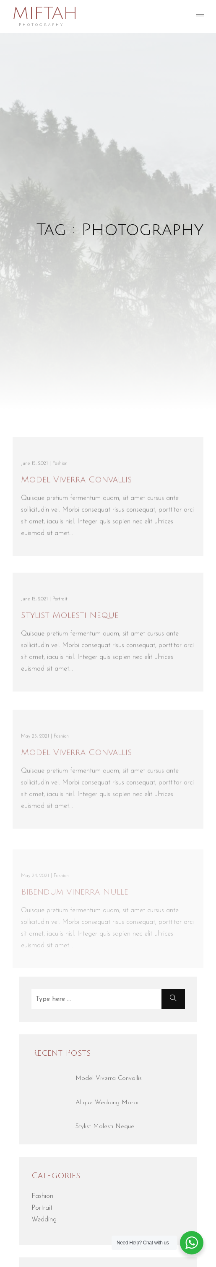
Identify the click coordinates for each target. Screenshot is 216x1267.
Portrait (41, 1208)
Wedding (44, 1219)
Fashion (42, 1196)
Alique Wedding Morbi (106, 1103)
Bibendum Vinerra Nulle (74, 896)
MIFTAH (45, 13)
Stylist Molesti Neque (70, 617)
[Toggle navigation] (200, 16)
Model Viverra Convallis (76, 481)
